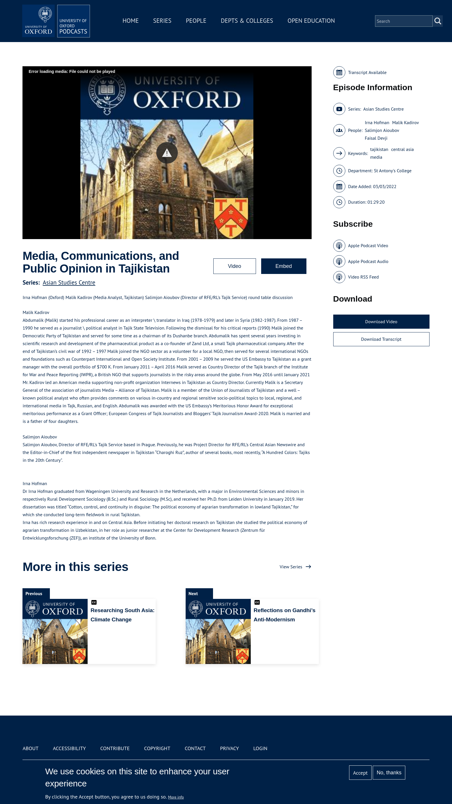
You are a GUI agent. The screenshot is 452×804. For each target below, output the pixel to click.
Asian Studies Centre (69, 282)
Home (131, 21)
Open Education (312, 21)
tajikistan (379, 149)
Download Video (381, 321)
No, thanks (389, 772)
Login (260, 748)
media (376, 157)
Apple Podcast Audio (368, 261)
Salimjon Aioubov (382, 130)
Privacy (229, 748)
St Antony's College (393, 170)
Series (163, 21)
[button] (167, 153)
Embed (284, 266)
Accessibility (69, 748)
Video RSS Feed (363, 277)
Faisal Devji (376, 138)
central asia (402, 149)
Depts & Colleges (248, 21)
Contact (195, 748)
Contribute (115, 748)
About (30, 748)
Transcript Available (367, 72)
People (197, 21)
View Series (291, 567)
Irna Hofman (377, 122)
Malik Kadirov (405, 122)
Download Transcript (381, 339)
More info (176, 797)
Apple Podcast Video (368, 245)
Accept (360, 772)
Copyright (157, 748)
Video (234, 266)
